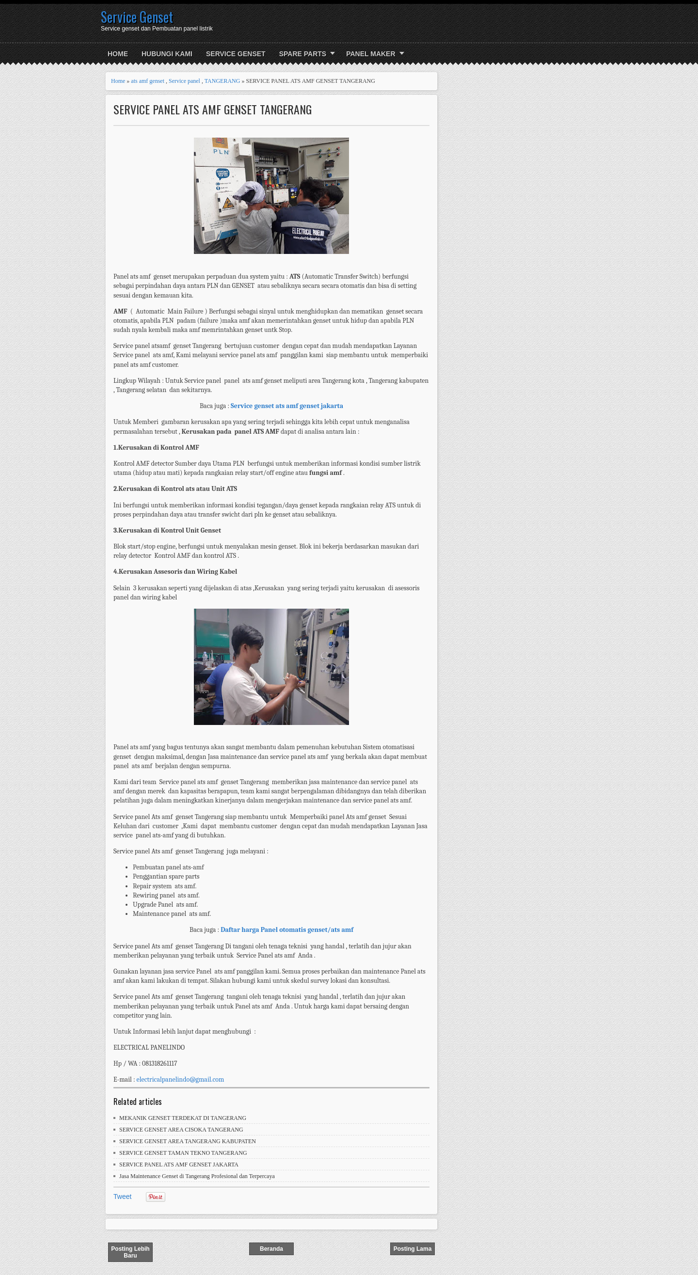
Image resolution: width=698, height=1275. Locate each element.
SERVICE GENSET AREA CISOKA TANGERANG (181, 1129)
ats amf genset (147, 81)
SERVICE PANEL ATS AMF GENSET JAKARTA (178, 1164)
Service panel (184, 81)
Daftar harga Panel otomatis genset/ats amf (287, 930)
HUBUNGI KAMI (167, 54)
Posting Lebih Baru (130, 1252)
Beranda (271, 1248)
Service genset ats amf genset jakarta (287, 406)
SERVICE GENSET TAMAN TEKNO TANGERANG (183, 1152)
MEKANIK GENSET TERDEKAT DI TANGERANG (182, 1118)
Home (118, 54)
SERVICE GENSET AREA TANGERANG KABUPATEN (187, 1141)
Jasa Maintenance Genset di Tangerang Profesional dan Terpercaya (197, 1176)
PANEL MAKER (370, 54)
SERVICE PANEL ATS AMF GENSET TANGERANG (212, 109)
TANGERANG (222, 81)
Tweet (122, 1196)
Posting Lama (413, 1248)
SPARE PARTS (303, 54)
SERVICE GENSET (236, 54)
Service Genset (137, 17)
